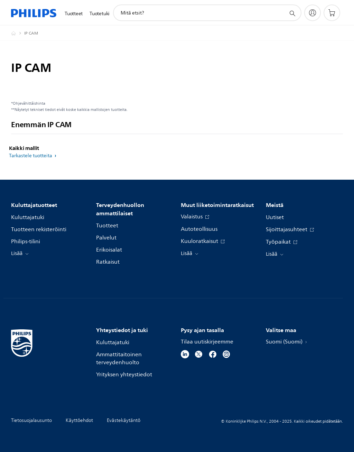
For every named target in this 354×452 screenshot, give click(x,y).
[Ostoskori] (332, 12)
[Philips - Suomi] (17, 33)
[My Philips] (312, 12)
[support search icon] (292, 13)
